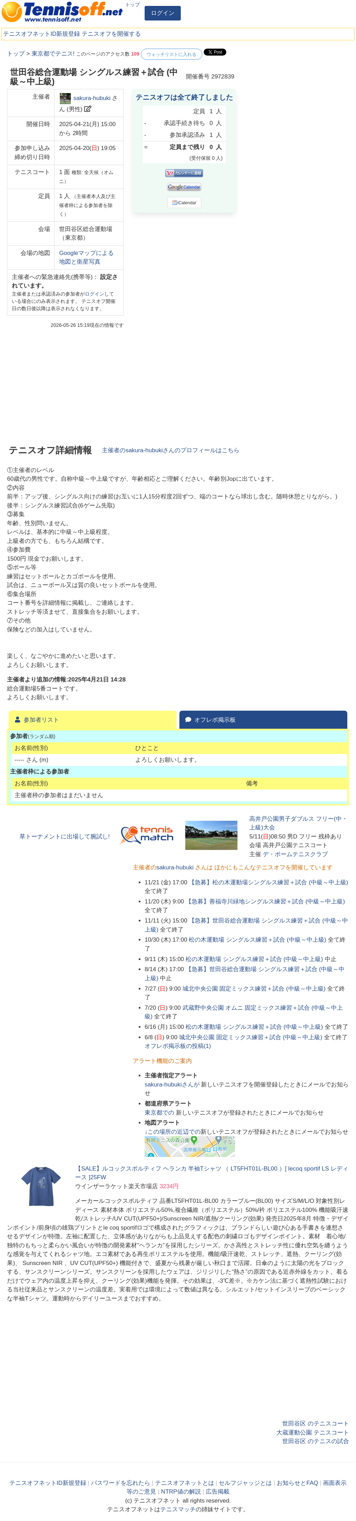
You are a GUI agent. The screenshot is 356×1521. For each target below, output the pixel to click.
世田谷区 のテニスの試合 (315, 1441)
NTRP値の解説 (181, 1491)
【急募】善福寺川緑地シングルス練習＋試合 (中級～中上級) (265, 901)
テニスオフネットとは (184, 1483)
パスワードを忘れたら (120, 1483)
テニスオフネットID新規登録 (41, 34)
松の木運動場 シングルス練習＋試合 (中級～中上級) (257, 939)
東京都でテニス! (53, 53)
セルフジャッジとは (245, 1483)
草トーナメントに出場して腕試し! (64, 836)
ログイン (163, 13)
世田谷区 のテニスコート (315, 1423)
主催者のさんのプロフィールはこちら (171, 450)
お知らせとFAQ (297, 1483)
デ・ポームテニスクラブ (295, 854)
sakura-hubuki (92, 98)
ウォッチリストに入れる (171, 54)
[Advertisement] (297, 92)
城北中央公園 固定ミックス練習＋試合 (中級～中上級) (254, 988)
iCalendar (184, 202)
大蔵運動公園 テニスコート (312, 1432)
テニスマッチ (178, 1509)
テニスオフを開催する (111, 34)
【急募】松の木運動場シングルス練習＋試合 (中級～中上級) (268, 882)
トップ (132, 4)
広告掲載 (217, 1491)
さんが (173, 1084)
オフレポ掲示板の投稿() (178, 1046)
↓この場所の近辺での (173, 1132)
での (160, 1112)
